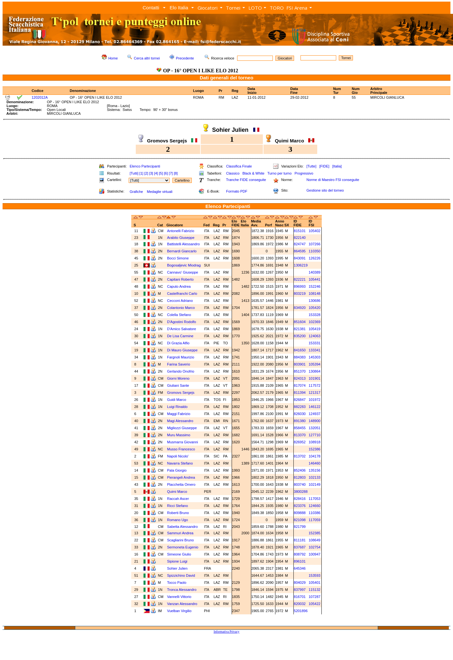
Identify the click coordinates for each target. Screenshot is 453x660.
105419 (314, 329)
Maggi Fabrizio (179, 414)
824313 (300, 378)
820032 (300, 604)
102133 (314, 477)
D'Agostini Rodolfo (182, 322)
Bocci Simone (178, 258)
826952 (300, 442)
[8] (176, 173)
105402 (314, 231)
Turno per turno (279, 173)
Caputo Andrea (179, 286)
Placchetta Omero (181, 484)
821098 (300, 520)
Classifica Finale (239, 166)
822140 (300, 238)
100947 (314, 554)
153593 (314, 575)
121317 (314, 392)
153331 (314, 343)
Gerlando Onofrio (181, 371)
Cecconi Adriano (180, 301)
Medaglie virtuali (159, 192)
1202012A (40, 97)
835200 (300, 336)
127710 (314, 435)
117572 (314, 385)
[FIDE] (324, 166)
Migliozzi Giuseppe (182, 428)
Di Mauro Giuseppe (183, 350)
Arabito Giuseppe (181, 238)
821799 (300, 527)
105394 (314, 364)
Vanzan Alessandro (182, 604)
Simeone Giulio (179, 554)
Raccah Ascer (178, 499)
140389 (314, 272)
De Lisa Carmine (180, 336)
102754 (314, 547)
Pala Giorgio (177, 470)
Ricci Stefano (178, 506)
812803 (300, 477)
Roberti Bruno (178, 513)
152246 (314, 286)
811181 (300, 540)
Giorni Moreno (178, 378)
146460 (314, 463)
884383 (300, 357)
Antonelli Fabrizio (181, 231)
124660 (314, 506)
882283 (300, 407)
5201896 (301, 611)
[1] (141, 173)
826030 (300, 414)
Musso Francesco (181, 449)
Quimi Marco (177, 491)
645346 (300, 568)
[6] (166, 173)
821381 (300, 329)
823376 (300, 506)
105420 (314, 308)
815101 (300, 231)
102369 (314, 322)
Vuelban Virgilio (179, 611)
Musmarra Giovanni (183, 442)
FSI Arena (296, 8)
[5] (161, 173)
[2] (146, 173)
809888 (300, 513)
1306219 (301, 265)
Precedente (185, 58)
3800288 (301, 491)
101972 (314, 400)
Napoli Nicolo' (178, 456)
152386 (314, 449)
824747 (300, 244)
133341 (314, 350)
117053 (314, 499)
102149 (314, 484)
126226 (314, 258)
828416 (300, 499)
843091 (300, 258)
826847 (300, 400)
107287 (314, 597)
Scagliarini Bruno (181, 540)
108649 (314, 540)
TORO (277, 8)
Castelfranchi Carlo (182, 293)
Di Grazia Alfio (178, 343)
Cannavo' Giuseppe (183, 272)
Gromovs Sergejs (181, 392)
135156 (314, 470)
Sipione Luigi (177, 561)
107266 (314, 244)
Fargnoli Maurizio (181, 357)
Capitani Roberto (181, 279)
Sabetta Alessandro (183, 527)
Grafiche (136, 192)
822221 (300, 279)
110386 (314, 513)
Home (113, 58)
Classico (233, 173)
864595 (300, 251)
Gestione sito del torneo (325, 190)
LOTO (255, 8)
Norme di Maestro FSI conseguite (332, 180)
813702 (300, 456)
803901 (300, 364)
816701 (300, 597)
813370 (300, 435)
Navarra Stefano (180, 463)
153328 (314, 315)
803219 (300, 293)
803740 (300, 484)
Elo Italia (179, 7)
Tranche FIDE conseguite (246, 180)
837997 (300, 590)
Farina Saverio (179, 364)
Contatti (151, 7)
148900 (314, 421)
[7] (171, 173)
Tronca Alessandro (182, 590)
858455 (300, 428)
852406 (300, 470)
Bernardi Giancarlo (182, 251)
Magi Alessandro (180, 421)
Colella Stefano (179, 315)
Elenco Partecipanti (145, 166)
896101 (300, 561)
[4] (156, 173)
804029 (300, 582)
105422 (314, 604)
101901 (314, 378)
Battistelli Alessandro (184, 244)
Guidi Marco (177, 400)
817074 (300, 385)
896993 (300, 286)
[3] (151, 173)
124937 (314, 414)
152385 (314, 533)
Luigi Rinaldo (178, 407)
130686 (314, 301)
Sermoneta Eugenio (183, 547)
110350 (314, 251)
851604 (300, 322)
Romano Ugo (178, 520)
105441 (314, 279)
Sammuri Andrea (180, 533)
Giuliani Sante (178, 385)
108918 (314, 442)
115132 (314, 590)
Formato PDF (236, 191)
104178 (314, 456)
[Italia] (337, 166)
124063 (314, 336)
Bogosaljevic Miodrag (184, 265)
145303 (314, 357)
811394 (300, 392)
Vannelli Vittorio (179, 597)
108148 (314, 293)
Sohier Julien (178, 568)
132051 (314, 428)
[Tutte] (311, 166)
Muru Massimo (179, 435)
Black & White (253, 173)
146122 (314, 407)
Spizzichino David (181, 575)
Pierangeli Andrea (181, 477)
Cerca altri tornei (147, 58)
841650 (300, 350)
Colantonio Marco (181, 308)
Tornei (233, 8)
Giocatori (207, 8)
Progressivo (304, 173)
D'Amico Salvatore (182, 329)
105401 (314, 582)
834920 (300, 308)
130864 (314, 371)
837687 (300, 547)
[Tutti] (134, 173)
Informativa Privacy (226, 631)
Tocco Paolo (177, 582)
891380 (300, 421)
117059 (314, 520)
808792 (300, 554)
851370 (300, 371)
